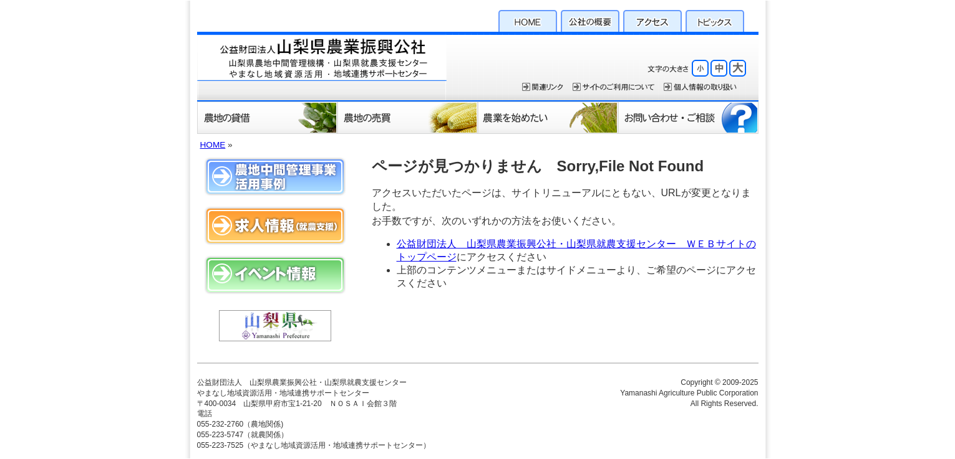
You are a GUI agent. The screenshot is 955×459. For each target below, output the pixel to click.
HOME (528, 19)
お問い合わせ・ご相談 (688, 117)
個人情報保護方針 (700, 87)
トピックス (715, 19)
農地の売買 (407, 117)
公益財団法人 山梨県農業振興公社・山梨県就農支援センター (322, 66)
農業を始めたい (548, 117)
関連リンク (542, 87)
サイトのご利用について (613, 87)
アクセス (652, 19)
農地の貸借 (267, 117)
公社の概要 (590, 19)
